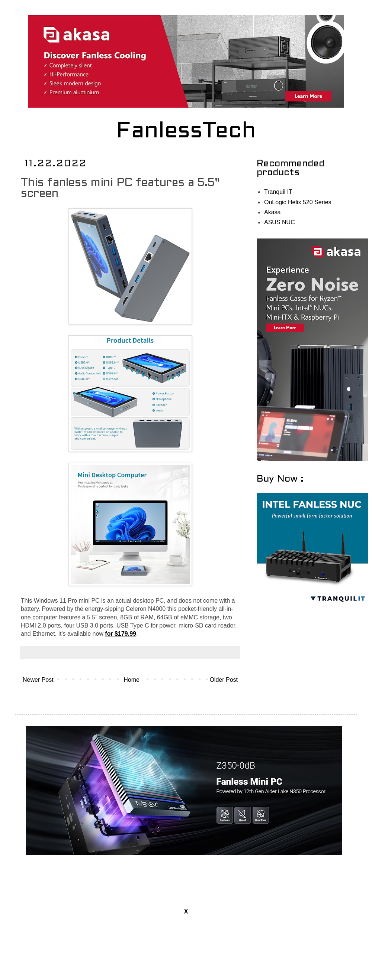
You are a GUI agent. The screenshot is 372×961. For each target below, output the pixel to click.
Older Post (223, 680)
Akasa (272, 212)
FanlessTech (186, 131)
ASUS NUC (279, 222)
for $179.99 (120, 634)
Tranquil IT (278, 192)
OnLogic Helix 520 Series (297, 202)
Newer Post (38, 680)
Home (132, 680)
